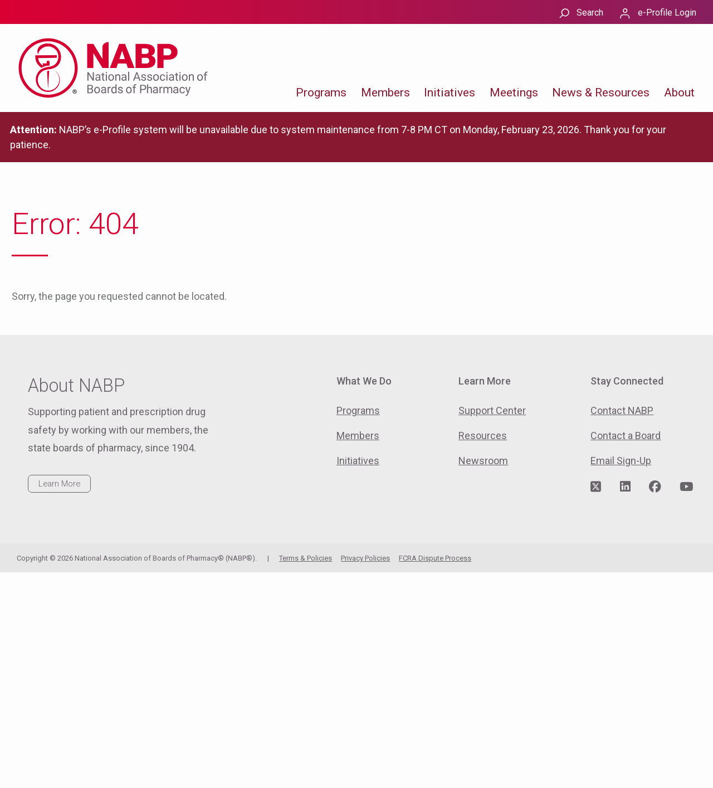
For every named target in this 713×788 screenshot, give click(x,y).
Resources (482, 435)
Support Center (492, 410)
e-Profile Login (667, 12)
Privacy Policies (365, 558)
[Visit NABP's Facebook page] (655, 487)
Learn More (59, 484)
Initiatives (449, 92)
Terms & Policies (305, 558)
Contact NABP (621, 410)
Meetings (514, 92)
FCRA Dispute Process (435, 558)
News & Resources (600, 92)
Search (590, 12)
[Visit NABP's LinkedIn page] (625, 487)
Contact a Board (625, 435)
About (679, 92)
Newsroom (483, 460)
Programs (321, 92)
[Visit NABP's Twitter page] (595, 487)
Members (385, 92)
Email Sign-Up (620, 460)
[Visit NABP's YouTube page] (686, 487)
